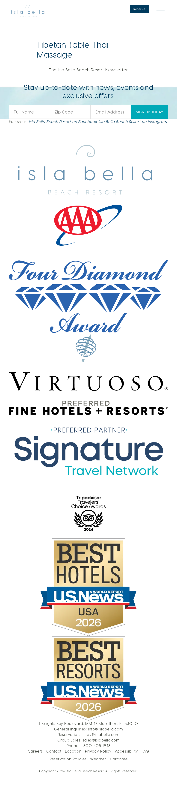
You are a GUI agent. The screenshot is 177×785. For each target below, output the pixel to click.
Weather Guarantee (109, 759)
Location (73, 751)
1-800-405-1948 (95, 745)
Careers (35, 751)
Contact (54, 751)
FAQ (145, 751)
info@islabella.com (105, 729)
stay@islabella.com (101, 734)
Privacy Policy (98, 751)
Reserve (139, 9)
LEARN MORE (140, 37)
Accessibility (126, 751)
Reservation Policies (68, 759)
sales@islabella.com (101, 740)
